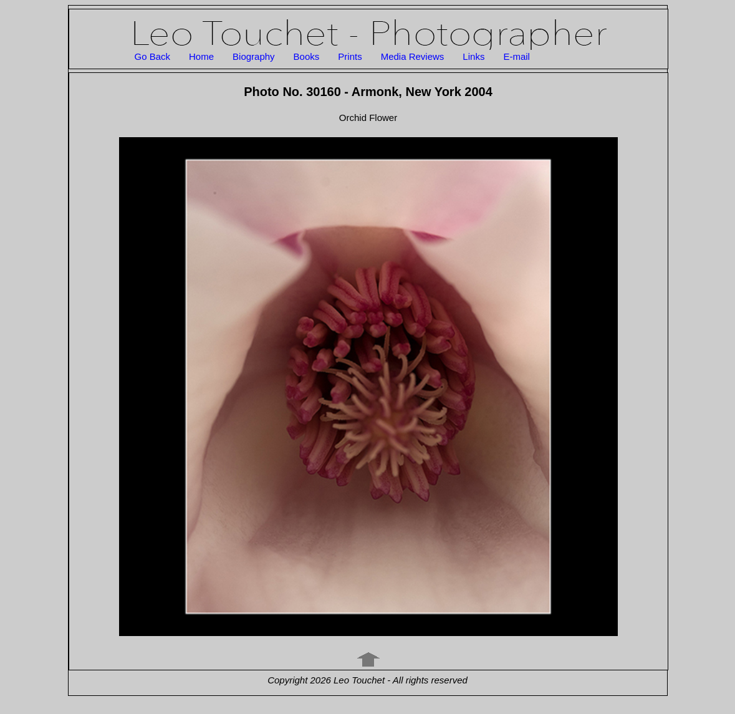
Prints (350, 56)
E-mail (516, 56)
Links (473, 56)
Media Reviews (412, 56)
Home (201, 56)
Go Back (153, 56)
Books (307, 56)
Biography (254, 56)
